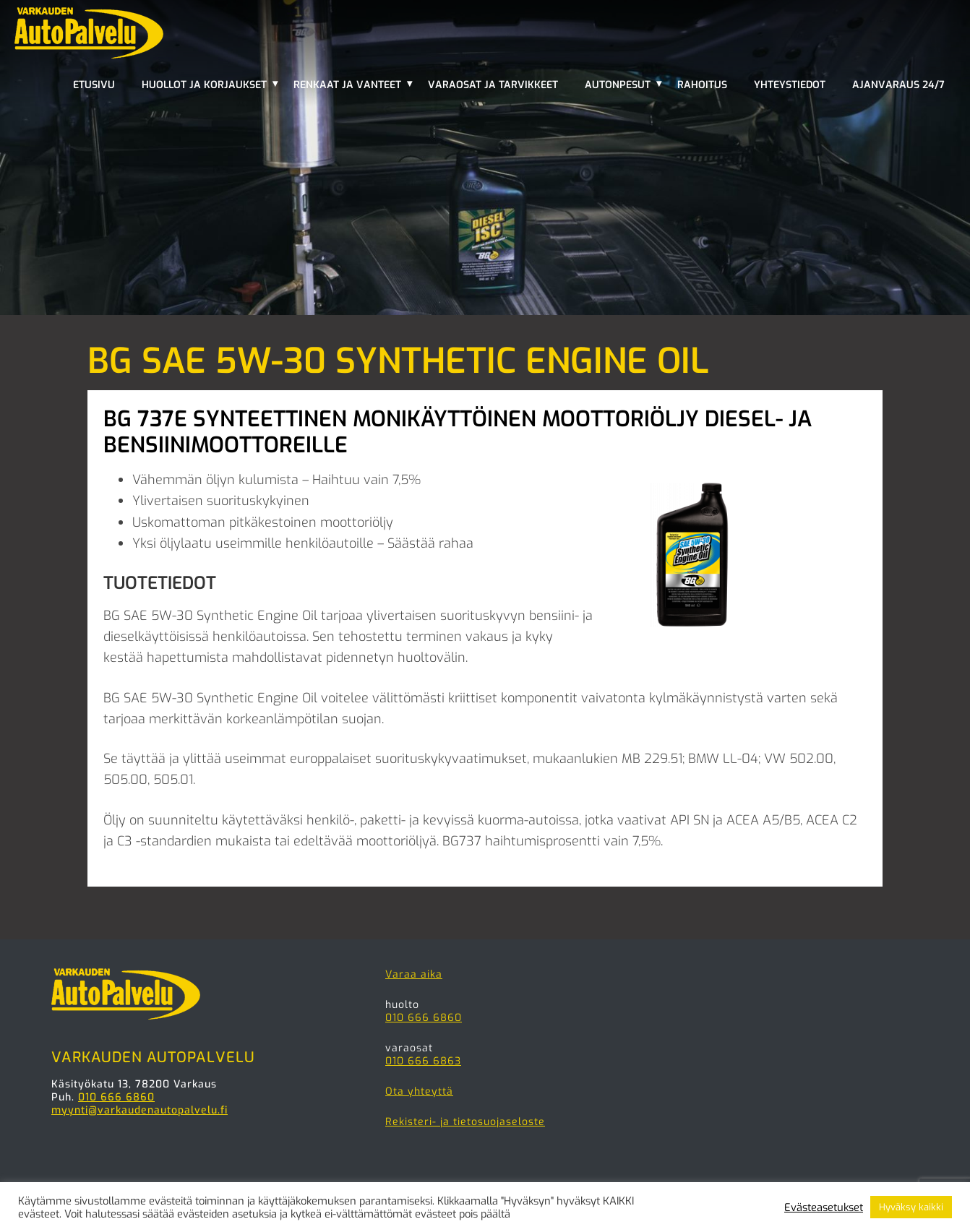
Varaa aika (413, 974)
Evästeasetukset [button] (823, 1207)
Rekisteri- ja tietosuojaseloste (465, 1122)
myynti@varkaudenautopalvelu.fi (139, 1110)
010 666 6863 (423, 1061)
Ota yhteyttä (419, 1091)
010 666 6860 (116, 1097)
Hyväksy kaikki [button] (911, 1207)
